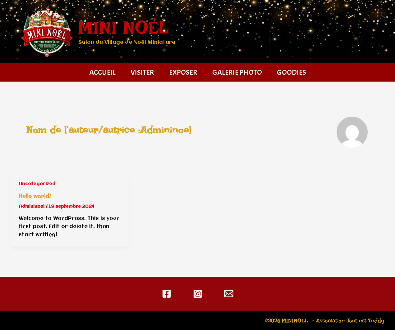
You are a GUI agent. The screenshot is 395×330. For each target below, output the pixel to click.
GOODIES (291, 72)
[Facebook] (166, 294)
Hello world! (35, 196)
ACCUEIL (102, 72)
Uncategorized (37, 183)
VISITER (142, 72)
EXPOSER (183, 72)
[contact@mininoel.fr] (229, 294)
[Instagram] (198, 294)
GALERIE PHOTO (237, 72)
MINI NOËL (123, 27)
